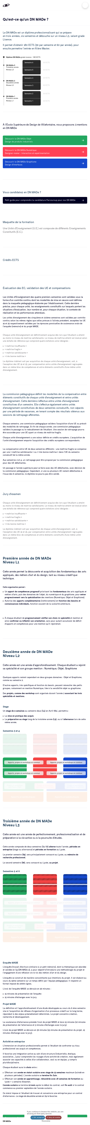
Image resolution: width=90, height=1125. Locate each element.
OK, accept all (38, 1117)
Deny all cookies (53, 1117)
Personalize (46, 1121)
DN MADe (7, 1121)
